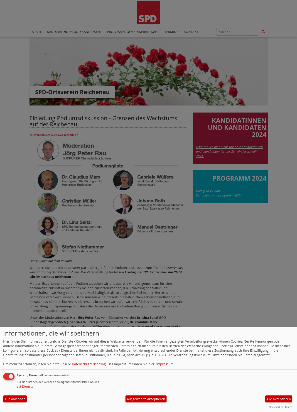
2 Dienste (25, 386)
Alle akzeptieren (278, 399)
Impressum (165, 364)
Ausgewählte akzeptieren (146, 399)
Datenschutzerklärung (89, 364)
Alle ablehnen (15, 399)
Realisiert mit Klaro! (280, 407)
